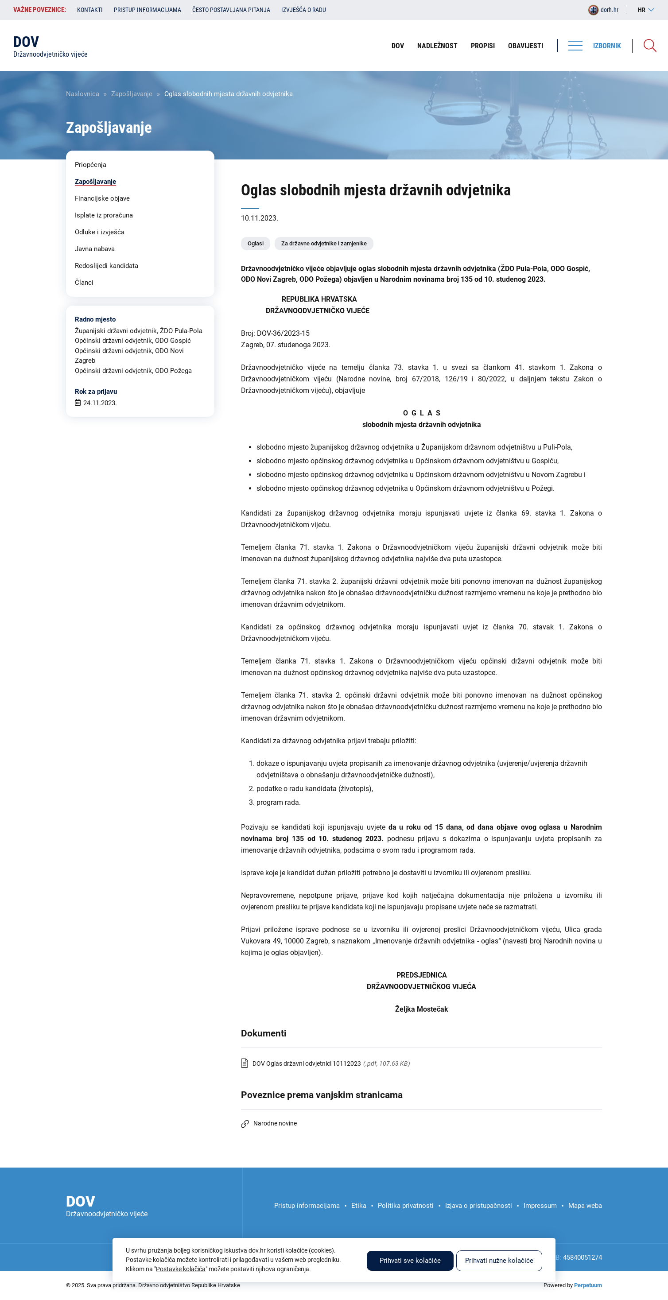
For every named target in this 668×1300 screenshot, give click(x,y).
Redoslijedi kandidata (106, 266)
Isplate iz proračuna (104, 215)
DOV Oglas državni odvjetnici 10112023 (306, 1063)
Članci (84, 283)
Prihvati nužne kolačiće (499, 1261)
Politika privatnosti (406, 1206)
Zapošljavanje (131, 94)
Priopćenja (90, 165)
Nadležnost (437, 46)
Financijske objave (102, 198)
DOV (398, 46)
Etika (358, 1206)
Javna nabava (95, 249)
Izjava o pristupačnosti (478, 1206)
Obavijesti (525, 46)
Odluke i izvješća (99, 232)
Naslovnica (82, 94)
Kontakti (90, 9)
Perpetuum (588, 1285)
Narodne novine (275, 1123)
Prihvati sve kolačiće (410, 1261)
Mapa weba (585, 1206)
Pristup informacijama (147, 9)
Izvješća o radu (303, 9)
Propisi (483, 46)
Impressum (540, 1206)
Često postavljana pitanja (231, 9)
